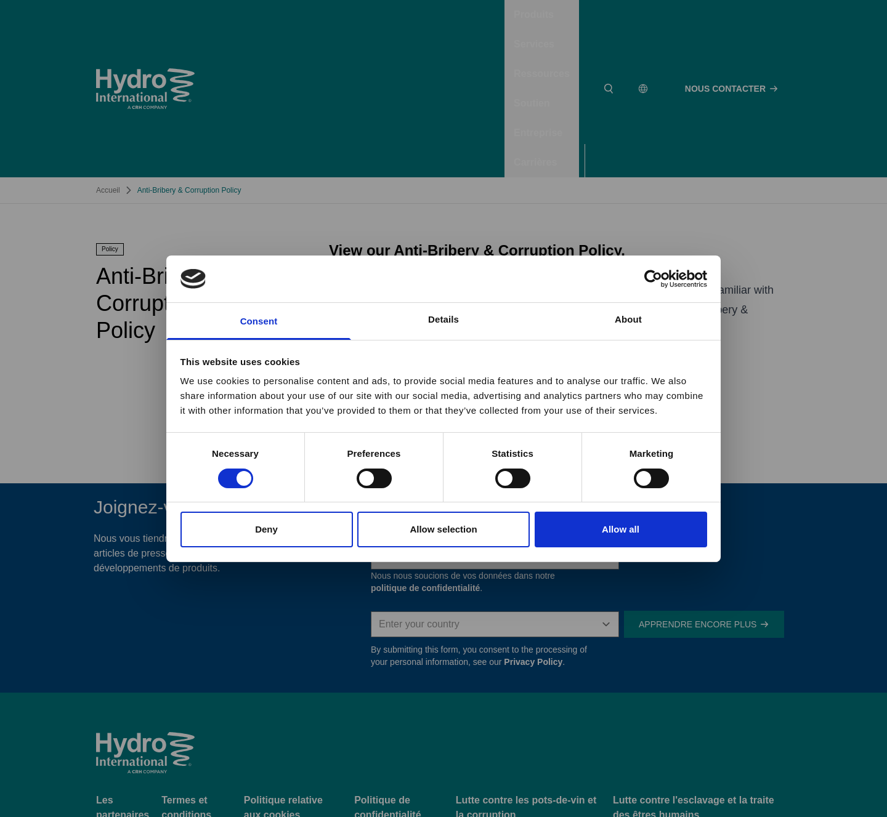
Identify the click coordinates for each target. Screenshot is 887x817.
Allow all (620, 529)
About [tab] (628, 319)
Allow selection (443, 529)
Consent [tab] (259, 321)
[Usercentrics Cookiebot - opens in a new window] (653, 279)
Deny (266, 529)
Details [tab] (443, 319)
